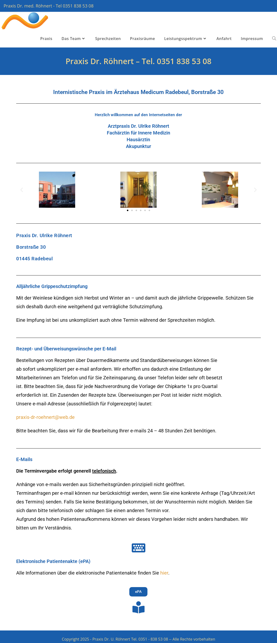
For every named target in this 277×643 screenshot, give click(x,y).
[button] (22, 190)
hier (164, 573)
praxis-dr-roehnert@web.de (45, 417)
